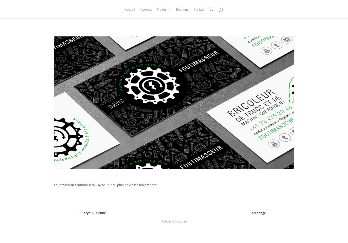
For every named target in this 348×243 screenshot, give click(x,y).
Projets (162, 10)
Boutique (182, 10)
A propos (146, 10)
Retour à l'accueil (174, 221)
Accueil (130, 10)
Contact (199, 10)
